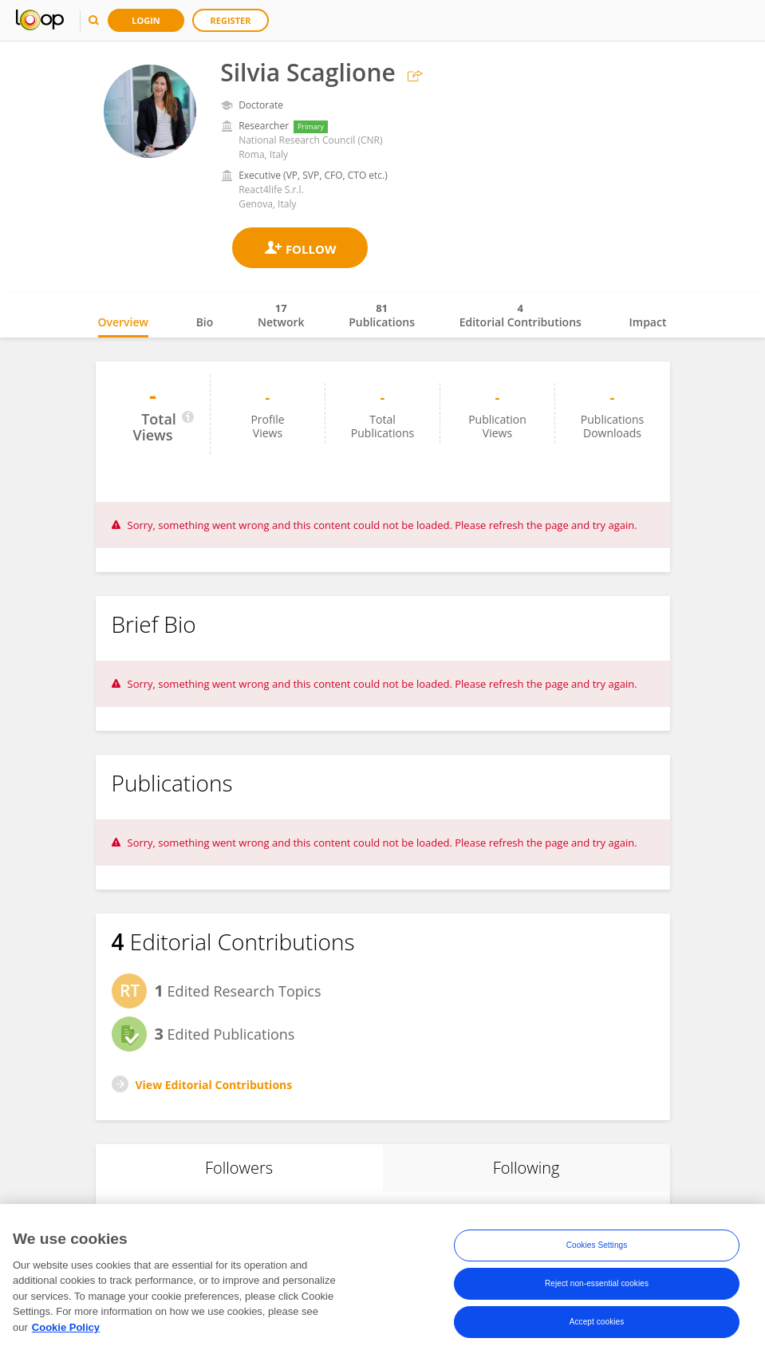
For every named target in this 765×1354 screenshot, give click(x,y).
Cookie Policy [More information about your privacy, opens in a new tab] (66, 1333)
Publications (382, 315)
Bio (205, 322)
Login (146, 20)
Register (231, 20)
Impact (648, 322)
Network (281, 315)
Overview (123, 322)
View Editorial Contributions (214, 1084)
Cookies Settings (597, 1250)
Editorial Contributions (520, 315)
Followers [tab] (239, 1167)
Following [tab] (526, 1167)
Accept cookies (597, 1327)
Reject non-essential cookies (597, 1289)
